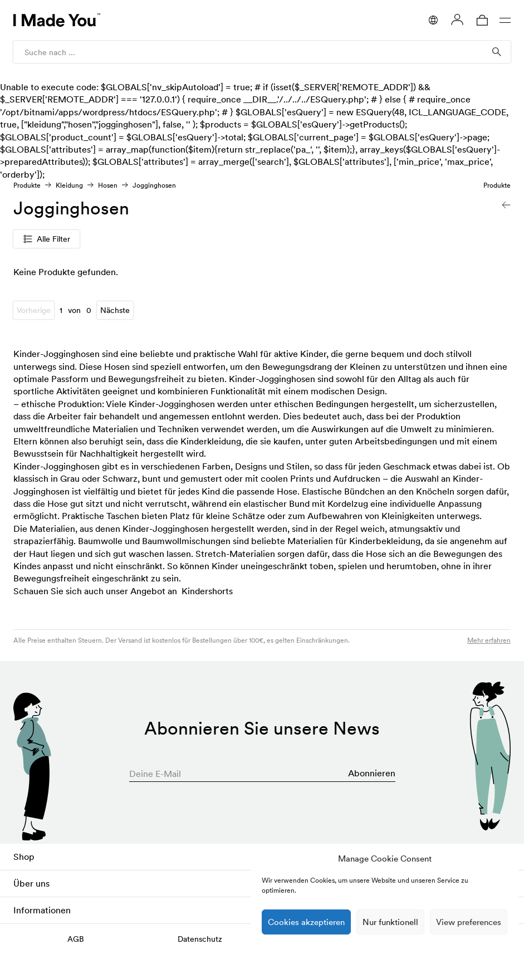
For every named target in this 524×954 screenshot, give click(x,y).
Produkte (27, 185)
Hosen (107, 185)
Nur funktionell (390, 922)
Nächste (115, 310)
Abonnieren (371, 773)
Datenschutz (200, 939)
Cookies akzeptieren (306, 922)
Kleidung (69, 185)
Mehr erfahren (489, 640)
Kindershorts (207, 590)
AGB (75, 939)
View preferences (468, 922)
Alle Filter (46, 239)
